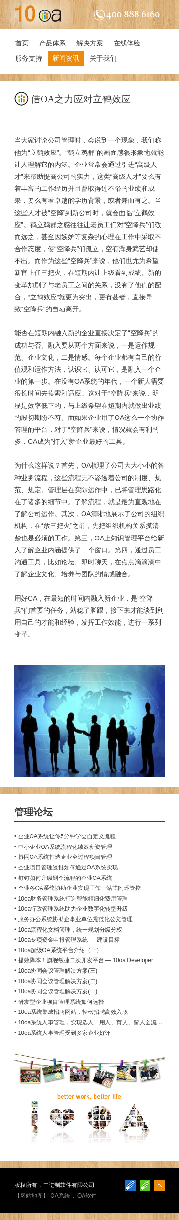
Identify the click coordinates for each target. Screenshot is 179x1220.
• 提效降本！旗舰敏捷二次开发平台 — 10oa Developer (83, 960)
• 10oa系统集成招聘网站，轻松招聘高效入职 (71, 1012)
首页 (22, 43)
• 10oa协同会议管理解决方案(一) (55, 991)
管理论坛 (33, 812)
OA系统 (60, 1195)
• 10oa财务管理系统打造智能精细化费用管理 (71, 898)
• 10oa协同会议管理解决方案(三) (55, 970)
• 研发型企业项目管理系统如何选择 (59, 1002)
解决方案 (89, 43)
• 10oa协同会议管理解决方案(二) (55, 981)
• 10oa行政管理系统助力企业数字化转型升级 (71, 908)
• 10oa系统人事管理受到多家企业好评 (62, 1033)
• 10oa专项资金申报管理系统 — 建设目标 (67, 939)
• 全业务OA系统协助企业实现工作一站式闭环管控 (77, 888)
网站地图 (31, 1195)
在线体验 (127, 43)
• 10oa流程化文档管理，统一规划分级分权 (68, 929)
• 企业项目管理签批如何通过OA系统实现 (66, 867)
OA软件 (87, 1195)
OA (86, 465)
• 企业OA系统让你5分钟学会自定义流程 (65, 836)
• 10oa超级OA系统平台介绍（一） (58, 950)
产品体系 (52, 43)
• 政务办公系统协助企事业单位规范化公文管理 (73, 919)
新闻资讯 (66, 58)
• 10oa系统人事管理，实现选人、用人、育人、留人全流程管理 (94, 1022)
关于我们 (103, 58)
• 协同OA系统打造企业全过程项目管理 (63, 857)
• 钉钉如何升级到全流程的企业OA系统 (63, 878)
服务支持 (28, 58)
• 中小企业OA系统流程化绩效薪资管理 (63, 847)
